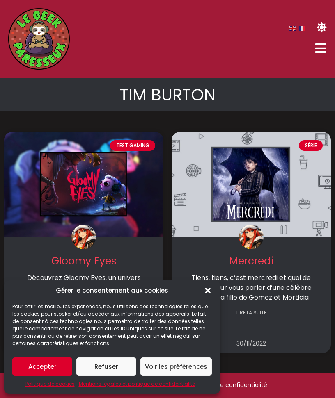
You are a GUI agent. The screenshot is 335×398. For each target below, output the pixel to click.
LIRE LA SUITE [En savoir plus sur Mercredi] (251, 313)
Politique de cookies (50, 383)
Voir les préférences (176, 366)
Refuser (106, 366)
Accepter (42, 366)
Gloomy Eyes (84, 261)
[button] (208, 291)
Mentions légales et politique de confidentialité (137, 383)
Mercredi (251, 261)
